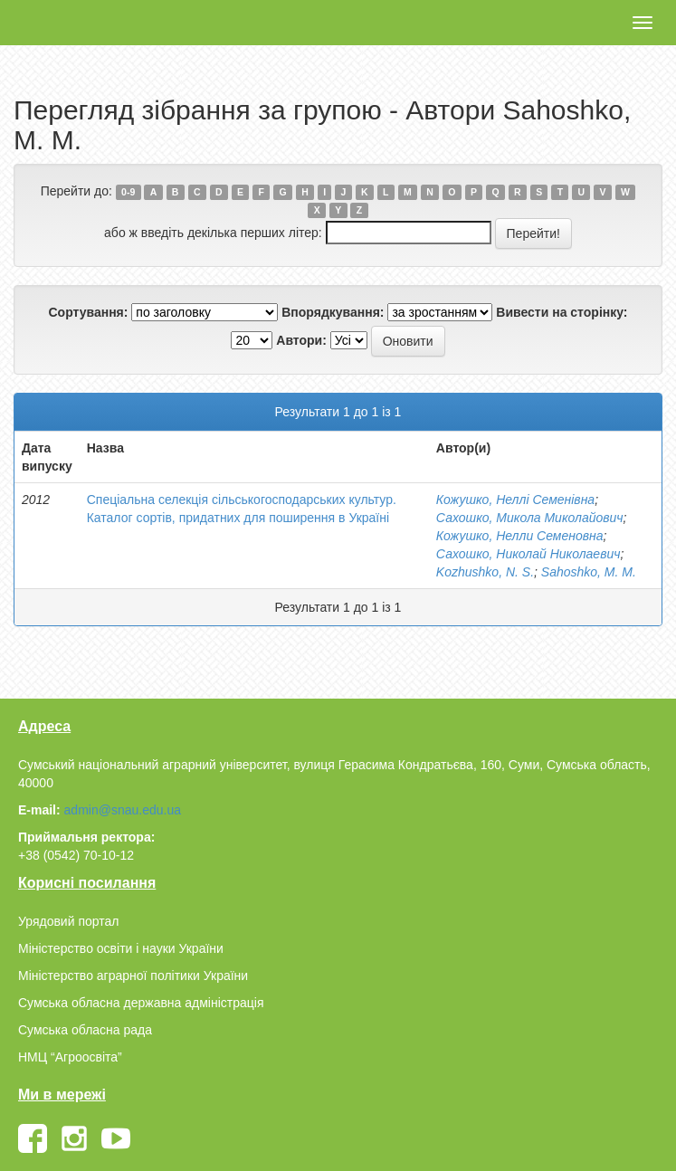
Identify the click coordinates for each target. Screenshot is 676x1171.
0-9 (128, 191)
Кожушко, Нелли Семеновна (520, 535)
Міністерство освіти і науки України (121, 948)
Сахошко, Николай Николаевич (528, 554)
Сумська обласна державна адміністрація (140, 1002)
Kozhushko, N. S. (485, 572)
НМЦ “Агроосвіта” (70, 1057)
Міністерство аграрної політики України (133, 975)
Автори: (301, 340)
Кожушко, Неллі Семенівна (515, 499)
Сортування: (88, 312)
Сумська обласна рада (85, 1030)
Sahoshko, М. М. (588, 572)
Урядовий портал (68, 921)
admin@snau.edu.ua (122, 810)
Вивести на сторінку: (561, 312)
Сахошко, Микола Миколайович (530, 517)
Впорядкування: (332, 312)
